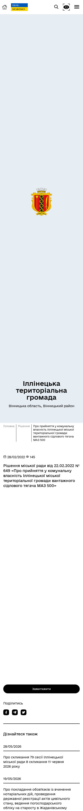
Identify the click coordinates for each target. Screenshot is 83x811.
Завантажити (41, 688)
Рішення (24, 426)
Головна (8, 426)
